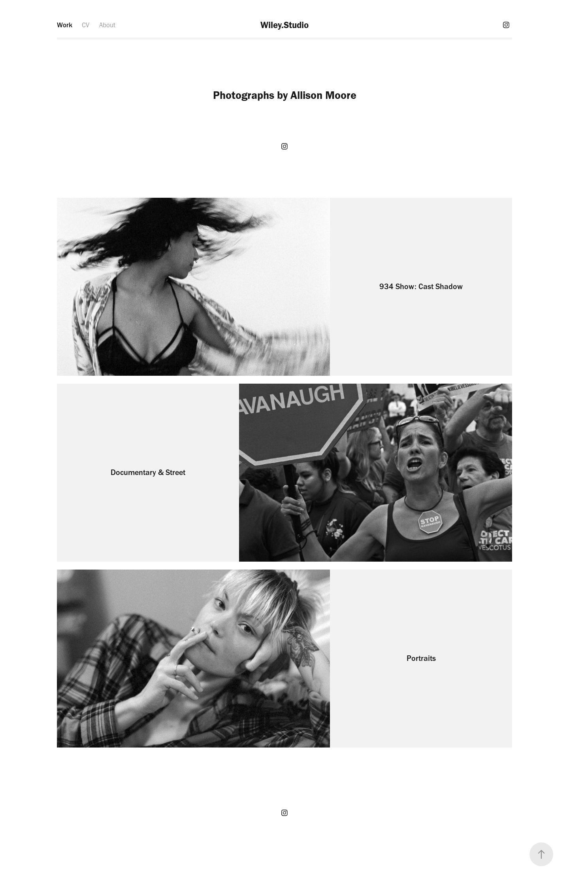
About (107, 25)
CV (85, 25)
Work (64, 25)
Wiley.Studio (284, 24)
